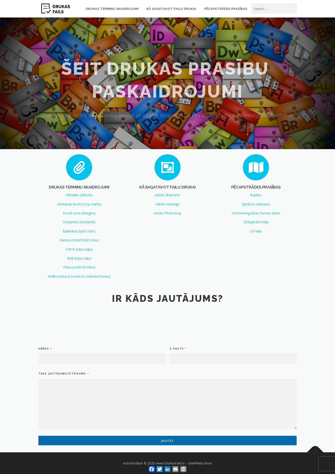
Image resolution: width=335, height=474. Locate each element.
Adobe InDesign (168, 204)
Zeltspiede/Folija (256, 222)
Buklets (255, 195)
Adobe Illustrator (167, 195)
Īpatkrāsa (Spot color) (79, 231)
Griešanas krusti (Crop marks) (79, 204)
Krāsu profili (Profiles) (79, 267)
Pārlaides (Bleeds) (79, 195)
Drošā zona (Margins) (79, 213)
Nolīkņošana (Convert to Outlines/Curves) (79, 276)
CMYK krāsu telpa (79, 249)
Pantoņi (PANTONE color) (79, 240)
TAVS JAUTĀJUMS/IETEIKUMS (63, 418)
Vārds (45, 393)
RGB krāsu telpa (79, 258)
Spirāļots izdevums (256, 204)
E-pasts (178, 393)
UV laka (255, 231)
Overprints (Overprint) (79, 222)
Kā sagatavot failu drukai (171, 8)
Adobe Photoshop (167, 213)
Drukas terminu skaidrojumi (112, 8)
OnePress (195, 463)
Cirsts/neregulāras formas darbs (256, 213)
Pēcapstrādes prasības (226, 8)
